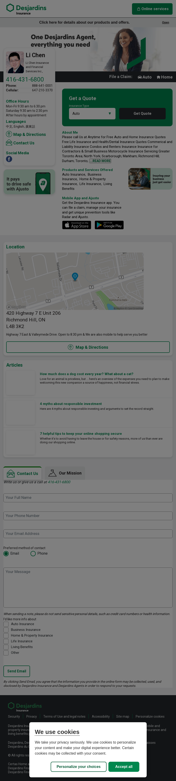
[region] (88, 749)
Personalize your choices (79, 767)
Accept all (124, 767)
